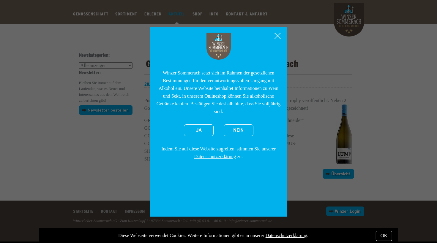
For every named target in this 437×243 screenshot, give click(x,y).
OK (384, 235)
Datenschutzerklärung (215, 156)
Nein (238, 130)
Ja (199, 130)
